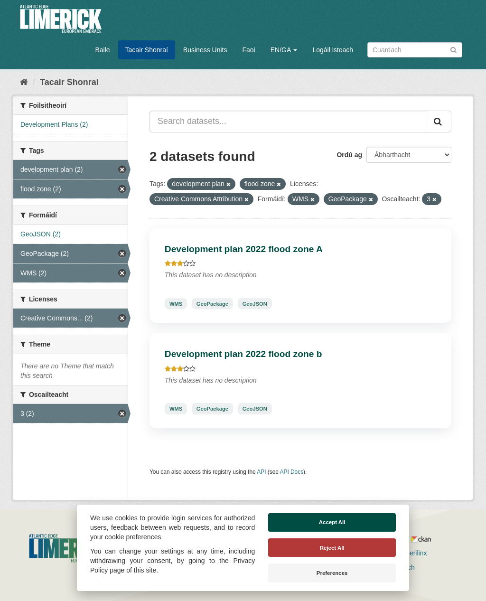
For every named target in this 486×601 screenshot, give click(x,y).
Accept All (332, 522)
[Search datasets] (414, 49)
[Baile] (24, 82)
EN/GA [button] (284, 50)
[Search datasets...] (288, 121)
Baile (102, 50)
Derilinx (411, 553)
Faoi (248, 50)
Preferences (332, 573)
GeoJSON (255, 303)
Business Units (205, 50)
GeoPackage (212, 303)
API (261, 472)
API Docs (292, 472)
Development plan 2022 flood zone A (244, 249)
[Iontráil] (453, 49)
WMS (175, 303)
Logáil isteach (332, 50)
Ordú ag (349, 155)
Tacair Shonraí (146, 50)
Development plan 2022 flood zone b (243, 354)
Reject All (332, 548)
